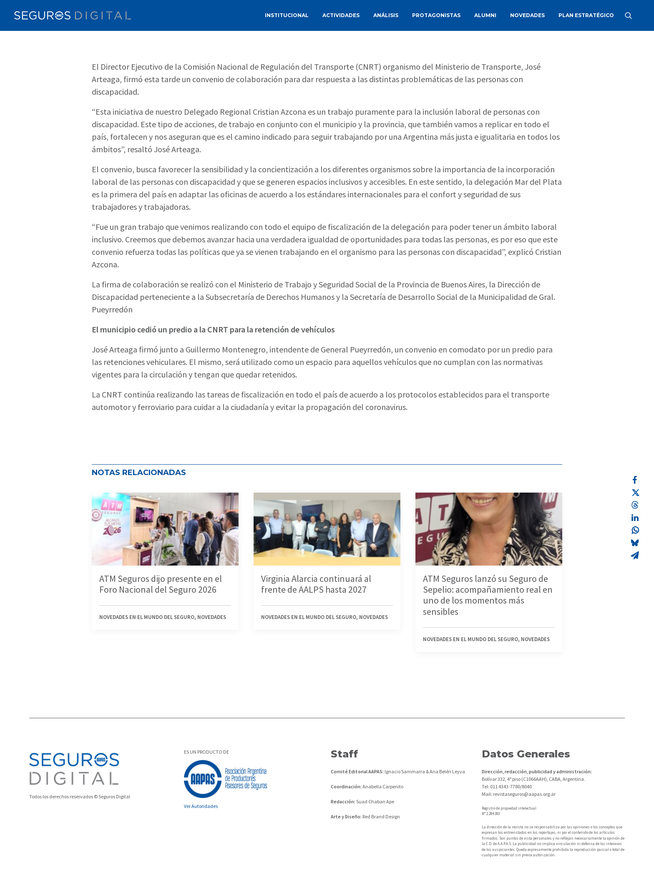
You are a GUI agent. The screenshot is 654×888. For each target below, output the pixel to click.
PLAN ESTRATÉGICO (586, 15)
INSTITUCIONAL (287, 15)
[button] (632, 15)
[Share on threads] (635, 505)
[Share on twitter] (635, 493)
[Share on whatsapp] (635, 530)
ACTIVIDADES (341, 15)
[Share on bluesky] (635, 543)
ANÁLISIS (385, 15)
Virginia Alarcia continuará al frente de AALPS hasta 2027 (316, 584)
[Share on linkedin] (635, 518)
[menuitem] (286, 15)
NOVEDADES (527, 15)
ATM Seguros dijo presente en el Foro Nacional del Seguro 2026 (160, 584)
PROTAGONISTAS (436, 15)
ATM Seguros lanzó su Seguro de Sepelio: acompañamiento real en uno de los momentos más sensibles (488, 595)
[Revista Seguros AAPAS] (72, 15)
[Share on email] (635, 555)
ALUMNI (485, 15)
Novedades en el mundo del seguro (146, 617)
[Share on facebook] (635, 480)
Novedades (211, 617)
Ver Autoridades (201, 806)
